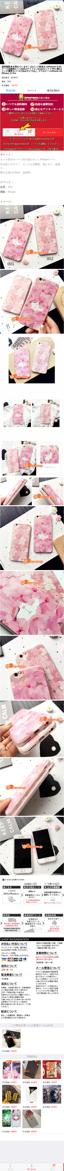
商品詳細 (10, 90)
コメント (32, 90)
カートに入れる (63, 1167)
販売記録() (53, 90)
